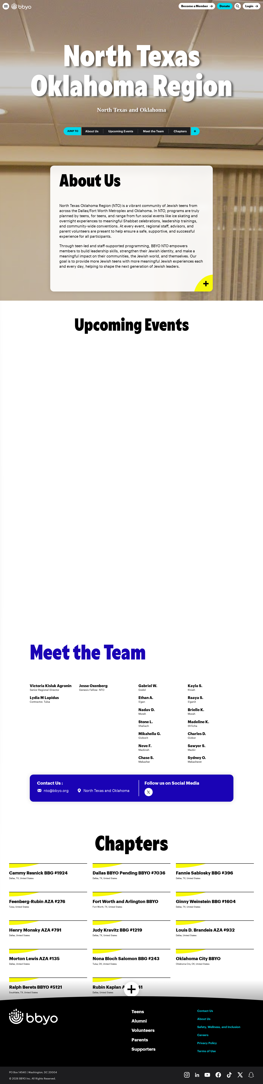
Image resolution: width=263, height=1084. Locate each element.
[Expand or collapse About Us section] (203, 283)
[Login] (251, 6)
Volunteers (143, 1030)
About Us (91, 131)
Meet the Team (153, 131)
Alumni (139, 1020)
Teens (138, 1011)
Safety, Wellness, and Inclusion (218, 1027)
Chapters (180, 131)
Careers (202, 1035)
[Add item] (195, 131)
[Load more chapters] (131, 989)
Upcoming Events (120, 131)
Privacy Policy (207, 1043)
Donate (225, 6)
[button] (6, 6)
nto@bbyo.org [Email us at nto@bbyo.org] (56, 790)
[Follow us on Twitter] (148, 792)
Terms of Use (206, 1051)
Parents (140, 1039)
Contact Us (205, 1011)
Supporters (143, 1049)
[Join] (197, 6)
